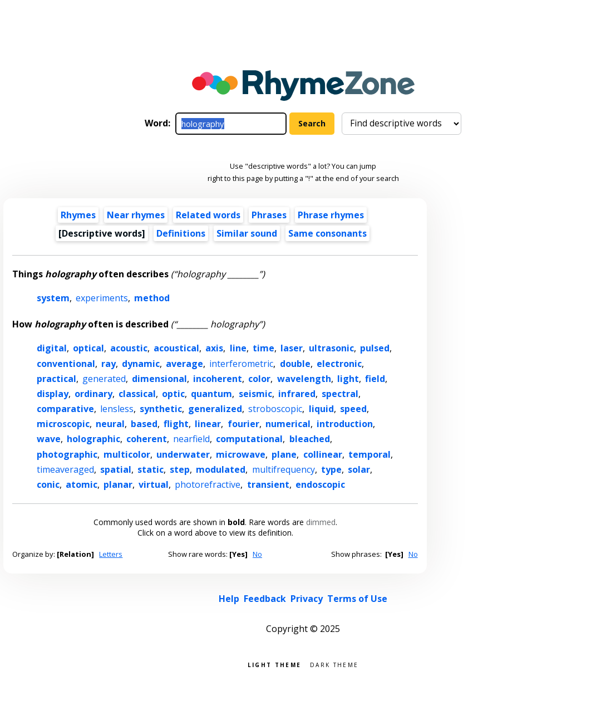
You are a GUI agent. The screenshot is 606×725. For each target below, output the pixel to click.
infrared (297, 394)
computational (249, 439)
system (53, 298)
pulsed (375, 348)
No (257, 554)
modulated (220, 469)
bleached (309, 439)
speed (353, 409)
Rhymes (78, 215)
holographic (93, 439)
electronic (339, 363)
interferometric (241, 363)
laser (291, 348)
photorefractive (207, 484)
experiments (102, 298)
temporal (369, 454)
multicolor (127, 454)
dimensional (159, 379)
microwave (240, 454)
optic (173, 394)
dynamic (141, 363)
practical (56, 379)
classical (137, 394)
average (184, 363)
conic (48, 484)
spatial (115, 469)
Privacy (306, 598)
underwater (183, 454)
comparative (65, 409)
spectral (340, 394)
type (331, 469)
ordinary (93, 394)
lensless (117, 409)
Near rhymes (136, 215)
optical (88, 348)
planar (118, 484)
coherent (146, 439)
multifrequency (283, 469)
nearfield (191, 439)
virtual (154, 484)
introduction (345, 424)
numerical (288, 424)
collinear (322, 454)
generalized (215, 409)
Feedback (265, 598)
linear (208, 424)
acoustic (128, 348)
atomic (81, 484)
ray (108, 363)
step (180, 469)
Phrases (269, 215)
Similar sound (246, 233)
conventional (66, 363)
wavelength (304, 379)
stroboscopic (275, 409)
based (144, 424)
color (259, 379)
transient (268, 484)
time (263, 348)
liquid (321, 409)
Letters (110, 554)
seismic (255, 394)
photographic (67, 454)
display (52, 394)
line (238, 348)
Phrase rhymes (331, 215)
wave (49, 439)
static (150, 469)
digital (52, 348)
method (152, 298)
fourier (243, 424)
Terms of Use (357, 598)
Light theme (274, 664)
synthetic (161, 409)
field (375, 379)
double (295, 363)
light (348, 379)
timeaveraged (65, 469)
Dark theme (334, 664)
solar (359, 469)
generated (104, 379)
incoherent (217, 379)
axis (214, 348)
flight (176, 424)
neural (110, 424)
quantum (211, 394)
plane (284, 454)
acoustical (176, 348)
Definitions (180, 233)
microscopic (63, 424)
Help (229, 598)
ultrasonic (331, 348)
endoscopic (320, 484)
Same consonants (327, 233)
